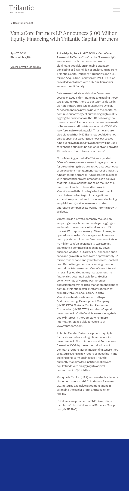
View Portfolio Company (25, 67)
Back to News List (23, 22)
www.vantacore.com (69, 326)
